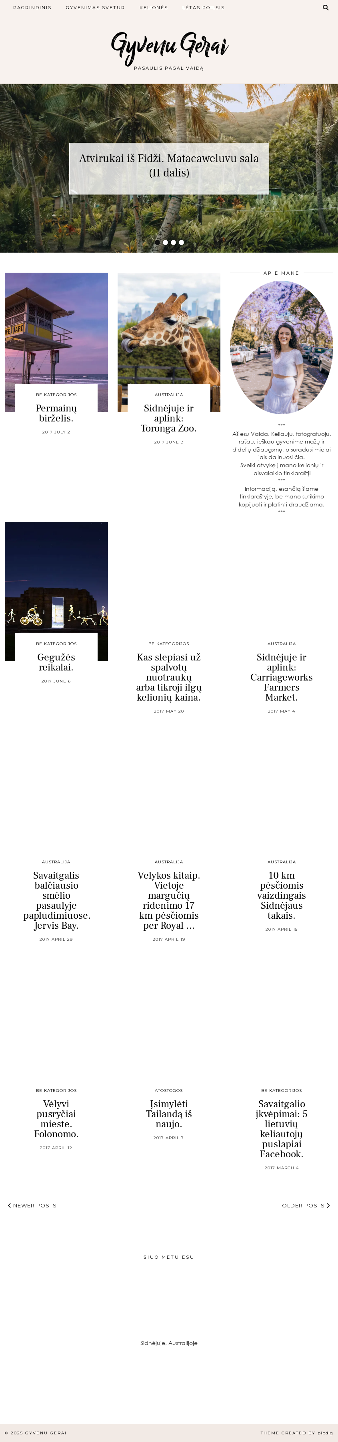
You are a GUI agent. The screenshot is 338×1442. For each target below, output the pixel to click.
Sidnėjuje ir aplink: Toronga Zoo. (169, 418)
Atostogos (169, 1090)
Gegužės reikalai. (56, 662)
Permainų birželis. (56, 413)
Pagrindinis (32, 7)
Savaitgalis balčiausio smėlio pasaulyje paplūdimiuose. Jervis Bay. (57, 900)
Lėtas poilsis (203, 7)
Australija (169, 394)
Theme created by (297, 1433)
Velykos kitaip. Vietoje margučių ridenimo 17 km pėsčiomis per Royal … (169, 900)
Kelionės (154, 7)
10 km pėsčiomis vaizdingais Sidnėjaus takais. (281, 895)
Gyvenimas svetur (95, 7)
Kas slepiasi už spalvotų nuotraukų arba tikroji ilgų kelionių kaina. (169, 677)
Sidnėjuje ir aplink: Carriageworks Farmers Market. (281, 677)
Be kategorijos (56, 394)
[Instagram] (28, 1396)
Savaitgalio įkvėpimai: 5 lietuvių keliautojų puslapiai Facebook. (282, 1129)
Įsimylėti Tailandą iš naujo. (169, 1114)
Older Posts (306, 1205)
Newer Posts (32, 1205)
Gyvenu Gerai (169, 45)
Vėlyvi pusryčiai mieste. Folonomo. (56, 1119)
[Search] (326, 7)
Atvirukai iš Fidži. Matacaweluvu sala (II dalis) (169, 165)
